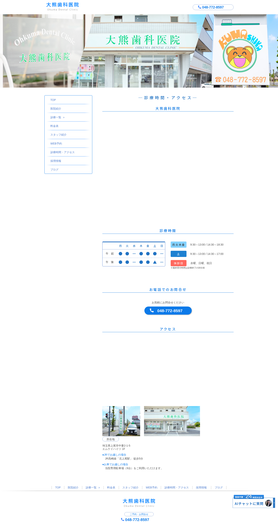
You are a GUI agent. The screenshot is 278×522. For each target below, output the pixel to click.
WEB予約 (56, 143)
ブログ (54, 169)
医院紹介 (55, 108)
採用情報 (55, 160)
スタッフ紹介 (58, 134)
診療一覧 (57, 117)
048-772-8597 (170, 310)
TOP (53, 99)
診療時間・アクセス (62, 152)
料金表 (54, 126)
